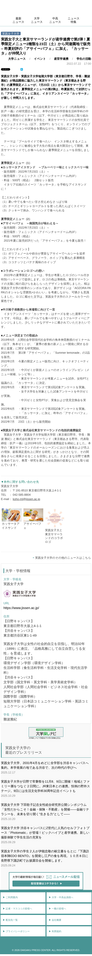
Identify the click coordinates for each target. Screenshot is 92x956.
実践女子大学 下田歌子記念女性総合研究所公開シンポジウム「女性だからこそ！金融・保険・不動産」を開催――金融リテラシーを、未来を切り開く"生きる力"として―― (45, 809)
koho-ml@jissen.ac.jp (26, 499)
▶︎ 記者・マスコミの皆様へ (17, 908)
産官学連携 (61, 58)
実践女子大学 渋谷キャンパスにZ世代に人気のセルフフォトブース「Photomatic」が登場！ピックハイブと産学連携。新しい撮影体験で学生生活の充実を (45, 832)
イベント (40, 58)
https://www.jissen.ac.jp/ (21, 608)
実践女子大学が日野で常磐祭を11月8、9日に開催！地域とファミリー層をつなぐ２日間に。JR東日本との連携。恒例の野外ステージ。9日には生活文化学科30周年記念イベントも (45, 786)
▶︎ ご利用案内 (10, 897)
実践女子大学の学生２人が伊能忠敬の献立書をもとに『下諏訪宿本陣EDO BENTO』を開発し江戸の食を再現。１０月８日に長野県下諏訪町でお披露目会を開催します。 (45, 855)
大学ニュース (37, 20)
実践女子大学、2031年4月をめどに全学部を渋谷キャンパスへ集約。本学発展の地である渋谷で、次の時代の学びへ (45, 765)
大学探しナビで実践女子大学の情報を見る (46, 733)
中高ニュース (55, 20)
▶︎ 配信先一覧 (10, 920)
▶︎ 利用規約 (55, 931)
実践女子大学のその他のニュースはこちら (63, 557)
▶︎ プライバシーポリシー (16, 931)
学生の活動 (84, 58)
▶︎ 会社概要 (55, 920)
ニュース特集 (74, 20)
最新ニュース (18, 20)
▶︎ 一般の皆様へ (57, 908)
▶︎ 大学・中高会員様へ (61, 897)
